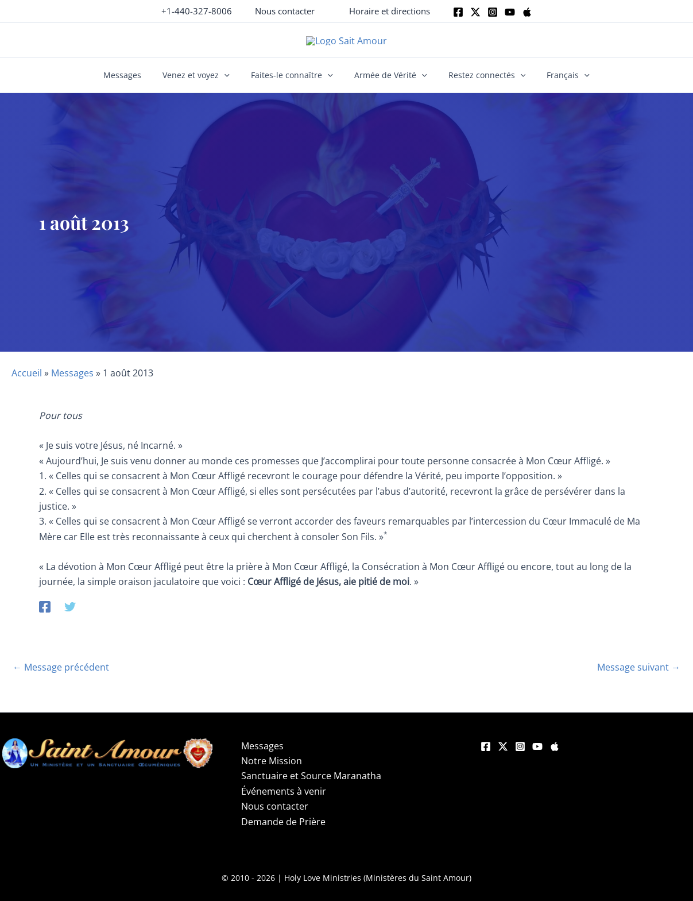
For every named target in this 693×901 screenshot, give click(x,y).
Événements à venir (283, 799)
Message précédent (61, 675)
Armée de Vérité (388, 84)
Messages (134, 83)
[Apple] (527, 12)
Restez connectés (479, 84)
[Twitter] (475, 12)
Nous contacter (274, 814)
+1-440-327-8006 (196, 11)
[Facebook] (458, 12)
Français (556, 84)
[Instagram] (492, 12)
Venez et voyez (203, 84)
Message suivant (638, 675)
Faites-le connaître (294, 84)
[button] (284, 11)
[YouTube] (537, 755)
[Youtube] (510, 12)
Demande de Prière (283, 829)
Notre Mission (271, 769)
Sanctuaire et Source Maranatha (311, 784)
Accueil (26, 381)
